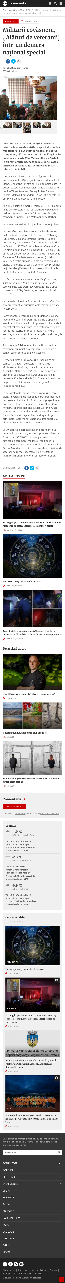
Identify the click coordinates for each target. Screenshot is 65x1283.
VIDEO (6, 1252)
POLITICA (8, 1170)
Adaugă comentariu (14, 806)
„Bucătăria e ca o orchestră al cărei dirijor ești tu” (29, 694)
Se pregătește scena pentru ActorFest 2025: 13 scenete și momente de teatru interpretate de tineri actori (32, 524)
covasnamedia (14, 3)
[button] (53, 127)
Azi (6, 921)
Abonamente (9, 1270)
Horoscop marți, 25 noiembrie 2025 (21, 581)
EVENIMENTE (10, 1183)
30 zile (20, 921)
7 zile (12, 921)
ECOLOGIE (8, 1231)
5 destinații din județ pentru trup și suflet (24, 732)
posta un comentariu (49, 813)
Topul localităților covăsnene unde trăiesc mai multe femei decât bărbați (31, 780)
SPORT (9, 1108)
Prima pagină (9, 10)
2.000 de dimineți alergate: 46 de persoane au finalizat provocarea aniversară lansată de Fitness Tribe (32, 1118)
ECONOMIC (9, 1177)
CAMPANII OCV (11, 1218)
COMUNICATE (12, 1053)
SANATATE (8, 1197)
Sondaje (6, 1273)
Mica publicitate (38, 1270)
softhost (37, 1277)
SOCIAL (7, 1204)
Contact (53, 1270)
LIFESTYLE (8, 1238)
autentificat (20, 813)
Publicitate (23, 1270)
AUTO (6, 1224)
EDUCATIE (8, 1211)
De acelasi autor (14, 648)
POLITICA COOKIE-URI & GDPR (28, 1273)
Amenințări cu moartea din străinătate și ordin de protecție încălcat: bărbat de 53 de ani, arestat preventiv (32, 633)
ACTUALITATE (11, 21)
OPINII (6, 1245)
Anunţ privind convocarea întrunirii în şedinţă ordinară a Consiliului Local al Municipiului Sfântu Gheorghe (30, 1063)
